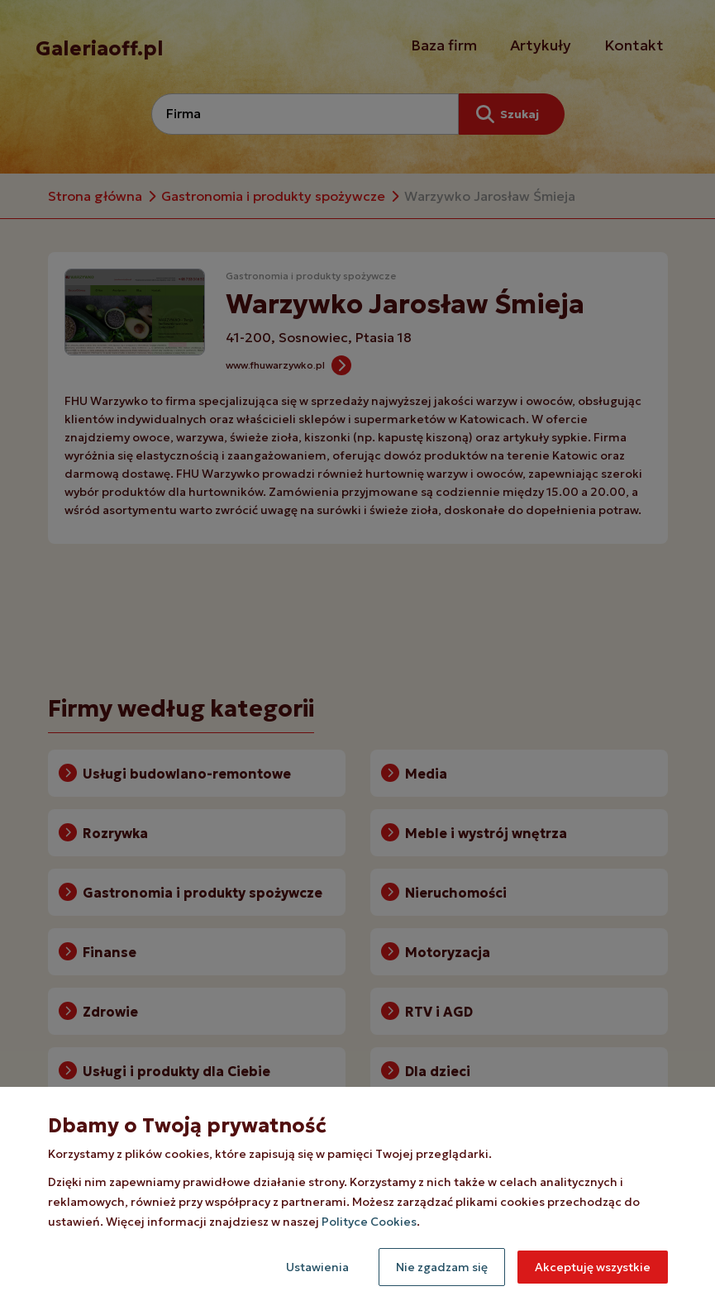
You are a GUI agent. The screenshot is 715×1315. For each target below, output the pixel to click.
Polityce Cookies (369, 1221)
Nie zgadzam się (442, 1267)
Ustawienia (317, 1267)
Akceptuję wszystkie (593, 1267)
